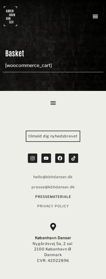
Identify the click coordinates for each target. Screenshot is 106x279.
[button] (95, 16)
